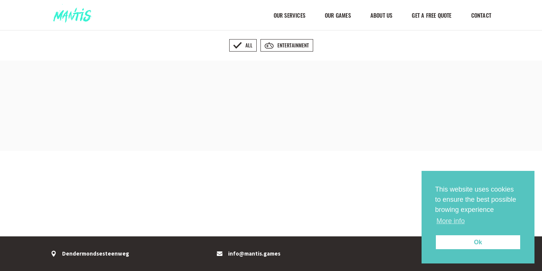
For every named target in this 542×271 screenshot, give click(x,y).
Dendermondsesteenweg (90, 253)
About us (381, 15)
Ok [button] (478, 242)
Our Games (338, 15)
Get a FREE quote (431, 15)
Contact (481, 15)
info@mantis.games (248, 253)
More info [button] (451, 221)
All (243, 45)
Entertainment (287, 45)
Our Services (289, 15)
